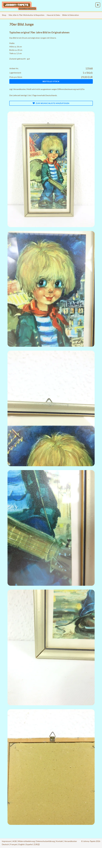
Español (29, 844)
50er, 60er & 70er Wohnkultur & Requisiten (26, 15)
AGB (14, 841)
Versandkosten (19, 89)
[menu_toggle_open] (97, 4)
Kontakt (59, 841)
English (22, 844)
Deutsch (5, 844)
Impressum (6, 841)
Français (13, 844)
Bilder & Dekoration (70, 15)
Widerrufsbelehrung (26, 841)
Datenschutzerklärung (45, 841)
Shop (4, 15)
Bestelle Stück (51, 81)
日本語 (37, 844)
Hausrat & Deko (53, 15)
